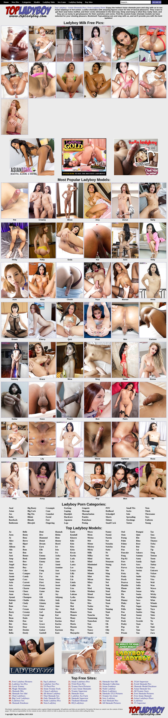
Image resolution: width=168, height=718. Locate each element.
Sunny (139, 615)
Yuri (152, 630)
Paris (123, 564)
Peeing (85, 523)
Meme (90, 544)
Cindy (25, 603)
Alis (10, 544)
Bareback (13, 520)
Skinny (109, 520)
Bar (10, 609)
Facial (48, 517)
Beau (11, 618)
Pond (123, 615)
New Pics (15, 2)
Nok (107, 585)
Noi (107, 582)
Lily (72, 576)
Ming (89, 567)
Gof (41, 612)
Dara (25, 624)
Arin (11, 582)
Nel (107, 556)
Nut (107, 615)
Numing (109, 609)
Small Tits (130, 508)
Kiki (72, 541)
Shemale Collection (111, 684)
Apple (11, 579)
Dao (24, 621)
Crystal (26, 615)
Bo (24, 547)
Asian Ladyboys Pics (80, 682)
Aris (11, 585)
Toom (153, 559)
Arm (11, 588)
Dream (42, 544)
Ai (10, 538)
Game (42, 591)
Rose (138, 544)
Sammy (139, 556)
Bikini (30, 517)
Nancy (90, 630)
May (72, 630)
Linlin (73, 585)
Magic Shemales (19, 689)
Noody (108, 597)
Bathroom (13, 523)
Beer (11, 627)
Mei (89, 541)
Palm (123, 541)
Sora (138, 600)
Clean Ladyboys (50, 691)
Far (41, 573)
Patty (123, 573)
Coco (25, 606)
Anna (11, 573)
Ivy (56, 553)
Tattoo (129, 523)
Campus (26, 573)
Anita (11, 567)
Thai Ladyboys (18, 696)
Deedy (25, 633)
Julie (57, 603)
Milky (90, 556)
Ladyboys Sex (18, 701)
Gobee (42, 609)
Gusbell (42, 633)
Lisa (72, 588)
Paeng (124, 538)
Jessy (57, 588)
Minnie (90, 573)
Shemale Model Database (145, 686)
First (41, 582)
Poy (123, 630)
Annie (11, 576)
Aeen (11, 535)
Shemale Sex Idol (19, 693)
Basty (11, 612)
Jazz (57, 570)
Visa (152, 579)
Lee (71, 567)
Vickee (153, 573)
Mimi (89, 559)
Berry (25, 541)
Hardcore (68, 517)
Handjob (68, 514)
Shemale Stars (77, 693)
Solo (128, 514)
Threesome (150, 514)
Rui (137, 547)
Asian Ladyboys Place (143, 698)
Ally (11, 550)
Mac (72, 603)
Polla (123, 609)
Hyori (58, 544)
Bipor (25, 544)
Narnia (109, 538)
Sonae (138, 591)
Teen (147, 508)
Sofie (138, 588)
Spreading (130, 517)
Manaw (73, 612)
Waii (152, 582)
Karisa (58, 624)
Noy (107, 606)
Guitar (42, 630)
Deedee (26, 630)
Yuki (152, 627)
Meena (90, 538)
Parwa (124, 567)
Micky (90, 550)
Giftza (42, 600)
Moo (89, 600)
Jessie (57, 585)
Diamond (43, 538)
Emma (42, 556)
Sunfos (139, 612)
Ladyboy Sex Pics (20, 684)
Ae (10, 532)
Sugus (138, 609)
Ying (152, 612)
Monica (90, 597)
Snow (138, 579)
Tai (137, 627)
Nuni (108, 612)
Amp (11, 559)
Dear (25, 627)
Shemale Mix (18, 691)
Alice (11, 541)
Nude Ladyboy (109, 689)
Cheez (25, 591)
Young (148, 523)
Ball (10, 603)
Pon (123, 612)
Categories (26, 2)
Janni (57, 564)
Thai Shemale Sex (51, 696)
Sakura (139, 553)
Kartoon (59, 630)
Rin (137, 538)
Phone (124, 588)
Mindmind (92, 564)
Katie (72, 532)
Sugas (138, 606)
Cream (26, 609)
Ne (107, 553)
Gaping (67, 511)
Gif (40, 594)
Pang (123, 556)
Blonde (31, 520)
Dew (41, 535)
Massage (86, 511)
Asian (11, 511)
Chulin (26, 600)
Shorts (109, 517)
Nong (108, 588)
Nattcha (109, 547)
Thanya (153, 541)
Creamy (26, 612)
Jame (57, 561)
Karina (58, 621)
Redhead (110, 511)
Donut (42, 541)
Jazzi (57, 573)
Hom (57, 538)
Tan (137, 633)
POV (108, 508)
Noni (108, 591)
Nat (107, 541)
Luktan (73, 594)
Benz (25, 538)
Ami (11, 556)
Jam (57, 559)
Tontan (153, 556)
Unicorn (154, 570)
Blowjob (31, 523)
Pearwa (124, 582)
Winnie (153, 603)
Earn (41, 547)
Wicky (153, 594)
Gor (41, 618)
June (57, 606)
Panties (85, 517)
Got (41, 621)
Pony (123, 618)
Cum (48, 511)
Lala (72, 561)
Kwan (73, 553)
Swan (138, 618)
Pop (123, 627)
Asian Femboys (109, 686)
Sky (137, 573)
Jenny (58, 579)
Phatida (124, 585)
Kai (57, 615)
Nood (108, 594)
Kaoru (58, 618)
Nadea (90, 606)
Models (37, 2)
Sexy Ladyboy (108, 698)
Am (10, 553)
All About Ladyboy (51, 693)
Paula (123, 576)
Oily (107, 630)
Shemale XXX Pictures (112, 693)
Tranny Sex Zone (109, 696)
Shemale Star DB (110, 682)
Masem (73, 627)
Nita (107, 576)
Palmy (124, 544)
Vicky (153, 576)
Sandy (139, 561)
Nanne (90, 633)
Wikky (153, 597)
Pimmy (124, 600)
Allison (12, 547)
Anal (11, 508)
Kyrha (73, 556)
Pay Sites (88, 2)
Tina (152, 547)
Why (152, 591)
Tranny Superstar (79, 691)
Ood (123, 532)
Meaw (90, 532)
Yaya (152, 609)
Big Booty (32, 508)
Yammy (153, 606)
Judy (57, 600)
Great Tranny (18, 686)
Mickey (90, 547)
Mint (89, 576)
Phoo (123, 591)
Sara (138, 564)
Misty (89, 582)
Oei (107, 621)
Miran (90, 579)
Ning (108, 573)
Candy (26, 576)
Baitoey (12, 600)
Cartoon (26, 585)
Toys (147, 517)
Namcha (91, 615)
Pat (122, 570)
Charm (26, 588)
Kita (72, 547)
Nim (107, 567)
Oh (107, 624)
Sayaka (139, 567)
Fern (41, 579)
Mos (89, 603)
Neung (108, 564)
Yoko (152, 615)
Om (107, 633)
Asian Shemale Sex (142, 689)
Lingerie (86, 508)
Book (25, 559)
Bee (10, 624)
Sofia (138, 585)
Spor (138, 603)
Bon (24, 553)
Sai (137, 550)
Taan (138, 624)
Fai (40, 567)
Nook (108, 600)
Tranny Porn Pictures (81, 686)
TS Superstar (140, 703)
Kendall (73, 535)
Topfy (153, 561)
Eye (41, 564)
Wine (152, 600)
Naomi (109, 535)
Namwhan (91, 621)
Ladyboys (138, 701)
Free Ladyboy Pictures (22, 682)
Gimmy (42, 603)
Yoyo (152, 618)
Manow (73, 615)
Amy (11, 561)
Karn (57, 627)
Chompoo (27, 597)
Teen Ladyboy (49, 703)
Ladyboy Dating (75, 2)
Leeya (73, 570)
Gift (41, 597)
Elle (41, 550)
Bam (11, 606)
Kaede (58, 612)
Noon (108, 603)
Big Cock (32, 511)
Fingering (50, 523)
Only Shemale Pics (51, 698)
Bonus (25, 556)
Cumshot (50, 514)
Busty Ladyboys (109, 691)
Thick (147, 511)
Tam (138, 630)
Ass (10, 514)
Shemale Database (20, 703)
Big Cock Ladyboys (20, 698)
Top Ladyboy (19, 714)
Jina (57, 591)
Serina (139, 570)
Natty (108, 550)
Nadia (90, 609)
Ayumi (12, 597)
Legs (66, 523)
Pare (123, 561)
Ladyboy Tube (49, 2)
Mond (90, 594)
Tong (152, 553)
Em (40, 553)
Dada (25, 618)
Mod (89, 588)
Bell (10, 630)
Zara (152, 633)
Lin (71, 579)
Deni (41, 532)
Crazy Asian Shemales (81, 689)
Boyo (25, 564)
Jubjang (59, 597)
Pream (124, 633)
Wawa (153, 588)
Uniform (149, 520)
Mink (89, 570)
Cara (25, 579)
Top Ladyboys (49, 682)
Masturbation (88, 514)
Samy (138, 559)
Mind (89, 561)
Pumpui (139, 532)
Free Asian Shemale (142, 696)
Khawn (73, 538)
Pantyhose (86, 520)
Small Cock (111, 523)
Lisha (72, 591)
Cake (25, 570)
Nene (108, 559)
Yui (152, 624)
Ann (11, 570)
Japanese (68, 520)
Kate (57, 633)
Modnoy (91, 591)
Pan (123, 550)
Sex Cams (62, 2)
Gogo (41, 615)
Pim (123, 597)
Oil (107, 627)
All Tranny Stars (141, 691)
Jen (56, 576)
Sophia (139, 597)
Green (42, 627)
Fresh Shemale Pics (142, 684)
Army (11, 591)
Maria (73, 624)
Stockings (130, 520)
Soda (138, 582)
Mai (72, 606)
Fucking (67, 508)
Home (6, 2)
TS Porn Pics (49, 686)
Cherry (26, 594)
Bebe (11, 621)
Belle (25, 532)
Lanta (73, 564)
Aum (11, 594)
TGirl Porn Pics (78, 684)
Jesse (57, 582)
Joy (56, 594)
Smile (138, 576)
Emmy (42, 561)
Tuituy (153, 564)
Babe (11, 517)
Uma (152, 567)
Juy (57, 609)
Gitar (41, 606)
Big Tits (31, 514)
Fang (41, 570)
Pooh (123, 621)
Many (72, 618)
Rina (138, 541)
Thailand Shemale (79, 701)
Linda (73, 582)
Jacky (58, 556)
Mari (72, 621)
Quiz (138, 535)
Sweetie (139, 621)
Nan (89, 624)
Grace (42, 624)
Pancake (125, 553)
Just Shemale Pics (110, 701)
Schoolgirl (110, 514)
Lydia (72, 597)
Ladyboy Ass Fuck (79, 696)
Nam (89, 612)
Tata (152, 535)
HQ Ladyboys (77, 703)
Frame (42, 588)
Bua (24, 567)
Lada (72, 559)
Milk (89, 553)
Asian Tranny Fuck (52, 689)
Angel (11, 564)
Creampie (50, 508)
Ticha (153, 544)
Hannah (58, 532)
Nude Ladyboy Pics (52, 701)
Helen (58, 535)
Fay (41, 576)
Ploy (123, 606)
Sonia (138, 594)
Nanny (109, 532)
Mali (72, 609)
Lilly (72, 573)
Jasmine (59, 567)
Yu (151, 621)
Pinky (123, 603)
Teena (153, 538)
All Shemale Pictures (111, 703)
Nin (107, 570)
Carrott (26, 582)
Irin (57, 550)
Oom (123, 535)
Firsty (42, 585)
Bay (10, 615)
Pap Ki (124, 559)
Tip (152, 550)
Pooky (124, 624)
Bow (25, 561)
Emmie (42, 559)
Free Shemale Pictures (144, 693)
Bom (25, 550)
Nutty (108, 618)
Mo (88, 585)
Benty (25, 535)
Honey (58, 541)
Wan (152, 585)
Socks (128, 511)
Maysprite (74, 633)
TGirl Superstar (141, 682)
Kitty (72, 550)
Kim (72, 544)
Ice (56, 547)
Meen (89, 535)
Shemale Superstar (79, 698)
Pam (123, 547)
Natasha (109, 544)
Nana (89, 627)
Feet (48, 520)
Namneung (92, 618)
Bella (11, 633)
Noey (108, 579)
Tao (152, 532)
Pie (122, 594)
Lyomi (73, 600)
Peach (124, 579)
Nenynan (110, 561)
